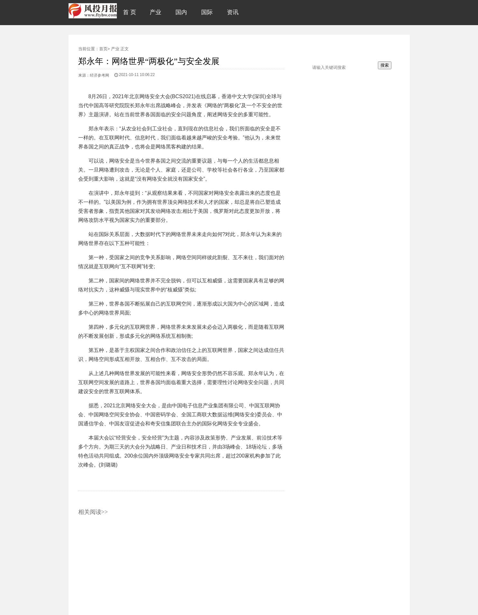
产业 (115, 48)
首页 (103, 48)
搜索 (384, 65)
